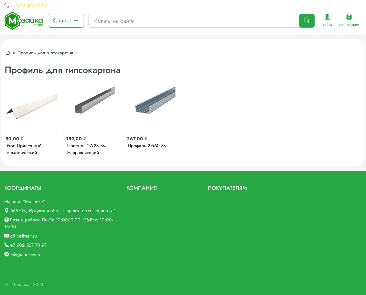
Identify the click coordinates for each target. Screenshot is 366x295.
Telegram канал (25, 254)
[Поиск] (307, 21)
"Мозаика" (20, 284)
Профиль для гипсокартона (45, 52)
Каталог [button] (66, 20)
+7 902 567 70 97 (28, 5)
